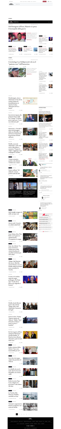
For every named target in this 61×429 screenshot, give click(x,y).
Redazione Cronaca (42, 81)
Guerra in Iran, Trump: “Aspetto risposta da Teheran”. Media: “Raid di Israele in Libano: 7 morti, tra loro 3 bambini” (14, 321)
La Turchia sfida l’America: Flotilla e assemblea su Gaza (13, 394)
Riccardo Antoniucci (42, 54)
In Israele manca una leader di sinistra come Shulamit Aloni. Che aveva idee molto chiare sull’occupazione (46, 204)
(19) (21, 342)
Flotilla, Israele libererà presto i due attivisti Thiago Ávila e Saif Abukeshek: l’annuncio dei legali (14, 306)
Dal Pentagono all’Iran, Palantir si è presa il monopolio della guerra (22, 27)
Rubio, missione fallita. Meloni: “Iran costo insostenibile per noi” (14, 348)
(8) (21, 398)
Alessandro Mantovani (27, 54)
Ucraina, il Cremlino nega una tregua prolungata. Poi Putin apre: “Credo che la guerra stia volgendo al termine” (14, 281)
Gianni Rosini (10, 342)
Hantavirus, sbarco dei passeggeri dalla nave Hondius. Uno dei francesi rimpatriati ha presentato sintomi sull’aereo (43, 156)
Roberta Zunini (11, 54)
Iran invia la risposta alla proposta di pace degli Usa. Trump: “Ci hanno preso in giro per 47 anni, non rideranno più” (15, 118)
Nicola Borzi (10, 175)
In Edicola (21, 1)
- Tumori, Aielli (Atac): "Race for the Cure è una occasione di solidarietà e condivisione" (45, 219)
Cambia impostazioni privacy (28, 421)
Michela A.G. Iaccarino (42, 43)
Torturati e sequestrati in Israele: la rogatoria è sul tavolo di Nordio (15, 405)
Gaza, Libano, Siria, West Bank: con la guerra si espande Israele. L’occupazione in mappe (15, 236)
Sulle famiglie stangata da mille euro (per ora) (15, 213)
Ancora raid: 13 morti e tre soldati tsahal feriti (14, 224)
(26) (21, 110)
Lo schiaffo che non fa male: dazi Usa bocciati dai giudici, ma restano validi (14, 371)
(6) (21, 409)
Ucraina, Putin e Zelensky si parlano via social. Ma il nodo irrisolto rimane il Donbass (43, 39)
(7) (41, 210)
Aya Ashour (10, 256)
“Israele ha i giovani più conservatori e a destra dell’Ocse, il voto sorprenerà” (43, 51)
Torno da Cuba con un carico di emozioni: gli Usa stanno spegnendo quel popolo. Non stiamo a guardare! (46, 177)
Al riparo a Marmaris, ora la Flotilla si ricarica (28, 50)
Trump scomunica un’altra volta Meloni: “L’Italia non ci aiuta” (14, 160)
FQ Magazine (29, 1)
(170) (21, 287)
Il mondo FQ (34, 1)
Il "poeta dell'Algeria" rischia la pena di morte (46, 168)
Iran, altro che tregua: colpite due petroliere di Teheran (14, 359)
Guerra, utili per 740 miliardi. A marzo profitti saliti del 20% (14, 171)
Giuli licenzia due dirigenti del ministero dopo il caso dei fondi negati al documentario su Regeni (45, 112)
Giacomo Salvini (11, 352)
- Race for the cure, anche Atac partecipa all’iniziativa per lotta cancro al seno (44, 223)
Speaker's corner (44, 180)
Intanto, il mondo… (46, 195)
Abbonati (44, 1)
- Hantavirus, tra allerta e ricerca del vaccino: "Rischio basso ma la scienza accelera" (45, 217)
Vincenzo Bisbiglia (11, 409)
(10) (21, 352)
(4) (21, 388)
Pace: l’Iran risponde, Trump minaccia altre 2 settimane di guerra (12, 50)
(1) (21, 241)
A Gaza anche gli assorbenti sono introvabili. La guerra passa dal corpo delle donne (46, 187)
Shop (31, 1)
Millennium (25, 1)
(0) (25, 31)
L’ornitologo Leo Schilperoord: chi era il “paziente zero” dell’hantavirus (22, 63)
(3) (52, 81)
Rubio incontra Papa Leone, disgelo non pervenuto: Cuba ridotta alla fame (15, 383)
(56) (21, 154)
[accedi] (49, 1)
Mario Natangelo (47, 197)
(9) (21, 175)
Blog (23, 1)
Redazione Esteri (11, 66)
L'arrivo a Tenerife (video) (43, 158)
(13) (52, 93)
